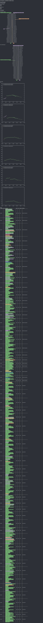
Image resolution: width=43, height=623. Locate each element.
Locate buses (1, 10)
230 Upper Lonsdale (2, 2)
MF (0, 7)
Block (1, 213)
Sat (0, 5)
